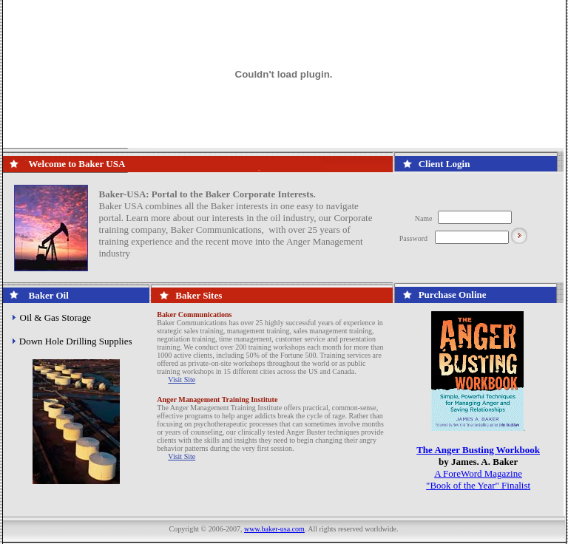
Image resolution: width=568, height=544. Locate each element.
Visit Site (181, 379)
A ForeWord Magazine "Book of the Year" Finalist (478, 479)
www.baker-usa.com (274, 529)
